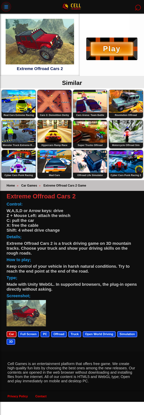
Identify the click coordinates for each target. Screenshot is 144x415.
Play (112, 49)
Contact (41, 396)
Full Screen (28, 334)
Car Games (29, 185)
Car (11, 334)
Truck (75, 334)
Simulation (127, 334)
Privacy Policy (18, 396)
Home (11, 185)
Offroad (58, 334)
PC (45, 334)
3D (11, 341)
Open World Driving (99, 334)
